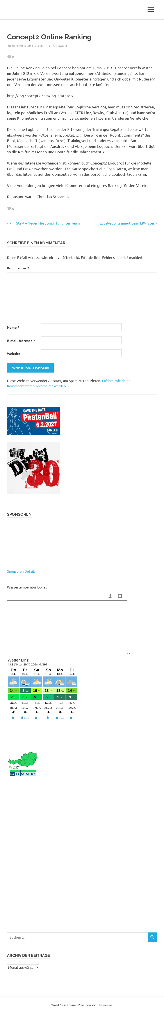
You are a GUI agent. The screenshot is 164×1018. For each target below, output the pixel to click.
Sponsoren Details (21, 571)
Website (14, 353)
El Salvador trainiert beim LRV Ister (127, 223)
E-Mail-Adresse (21, 340)
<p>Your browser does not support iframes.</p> (82, 545)
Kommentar (18, 268)
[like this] (9, 57)
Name (13, 327)
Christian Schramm (52, 46)
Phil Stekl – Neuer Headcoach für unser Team (44, 223)
